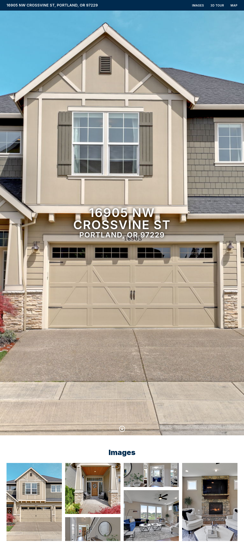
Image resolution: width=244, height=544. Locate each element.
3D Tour (217, 5)
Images (198, 5)
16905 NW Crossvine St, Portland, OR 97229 (52, 5)
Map (234, 5)
